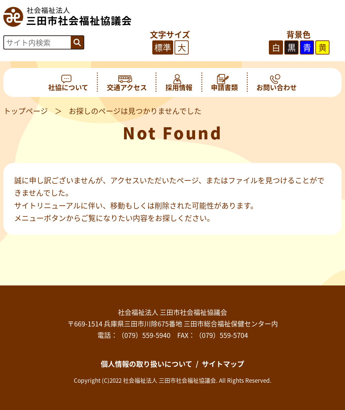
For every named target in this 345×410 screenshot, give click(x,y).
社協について (68, 82)
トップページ (25, 110)
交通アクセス (127, 82)
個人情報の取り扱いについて (146, 363)
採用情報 (178, 82)
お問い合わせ (276, 82)
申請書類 (224, 82)
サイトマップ (223, 363)
